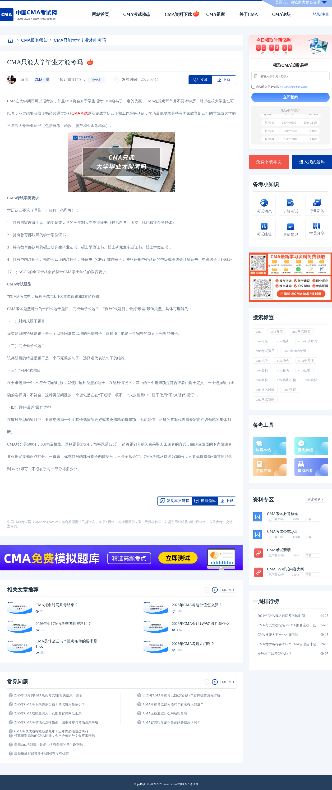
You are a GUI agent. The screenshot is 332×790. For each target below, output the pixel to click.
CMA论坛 (281, 14)
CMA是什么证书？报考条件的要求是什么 (66, 643)
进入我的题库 (312, 161)
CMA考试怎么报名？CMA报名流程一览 (287, 625)
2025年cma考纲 (295, 351)
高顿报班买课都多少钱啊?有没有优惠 (41, 753)
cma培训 (283, 341)
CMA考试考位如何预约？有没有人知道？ (173, 704)
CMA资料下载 (178, 14)
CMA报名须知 (32, 40)
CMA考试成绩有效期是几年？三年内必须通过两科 (51, 731)
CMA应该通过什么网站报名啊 (165, 713)
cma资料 (262, 370)
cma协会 (283, 360)
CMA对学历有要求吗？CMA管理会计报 (287, 644)
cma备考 (283, 370)
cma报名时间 (265, 390)
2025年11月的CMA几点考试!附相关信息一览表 (48, 695)
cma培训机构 (286, 380)
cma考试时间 (307, 341)
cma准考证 (306, 360)
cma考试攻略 (265, 399)
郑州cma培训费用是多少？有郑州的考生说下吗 (48, 744)
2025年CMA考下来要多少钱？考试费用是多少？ (49, 704)
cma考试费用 (265, 351)
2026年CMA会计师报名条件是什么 (201, 624)
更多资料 (315, 499)
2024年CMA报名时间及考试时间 (281, 616)
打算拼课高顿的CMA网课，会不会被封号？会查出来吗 (54, 735)
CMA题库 (215, 14)
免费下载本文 (269, 161)
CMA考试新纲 (279, 550)
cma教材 (262, 380)
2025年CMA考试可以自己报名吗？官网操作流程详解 (181, 695)
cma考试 (276, 331)
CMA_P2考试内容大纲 (285, 569)
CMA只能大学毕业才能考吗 (78, 40)
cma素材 (311, 380)
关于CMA (248, 14)
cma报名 (262, 341)
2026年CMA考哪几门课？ (193, 644)
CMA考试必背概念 (282, 514)
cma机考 (262, 360)
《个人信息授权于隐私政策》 (294, 87)
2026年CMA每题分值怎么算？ (197, 605)
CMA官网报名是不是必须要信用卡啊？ (171, 722)
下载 (308, 519)
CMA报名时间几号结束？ (57, 605)
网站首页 (100, 14)
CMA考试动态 (137, 14)
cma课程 (290, 390)
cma (258, 331)
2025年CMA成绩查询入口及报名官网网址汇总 (48, 713)
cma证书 (304, 370)
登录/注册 (321, 14)
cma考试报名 (301, 331)
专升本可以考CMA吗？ (275, 653)
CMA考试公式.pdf (282, 531)
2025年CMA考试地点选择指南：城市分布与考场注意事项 (56, 722)
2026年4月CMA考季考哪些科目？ (64, 624)
